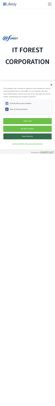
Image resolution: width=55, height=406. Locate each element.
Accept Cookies (27, 129)
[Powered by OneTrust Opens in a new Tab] (42, 152)
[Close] (51, 85)
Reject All (28, 121)
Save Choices (27, 136)
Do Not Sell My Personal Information (28, 144)
